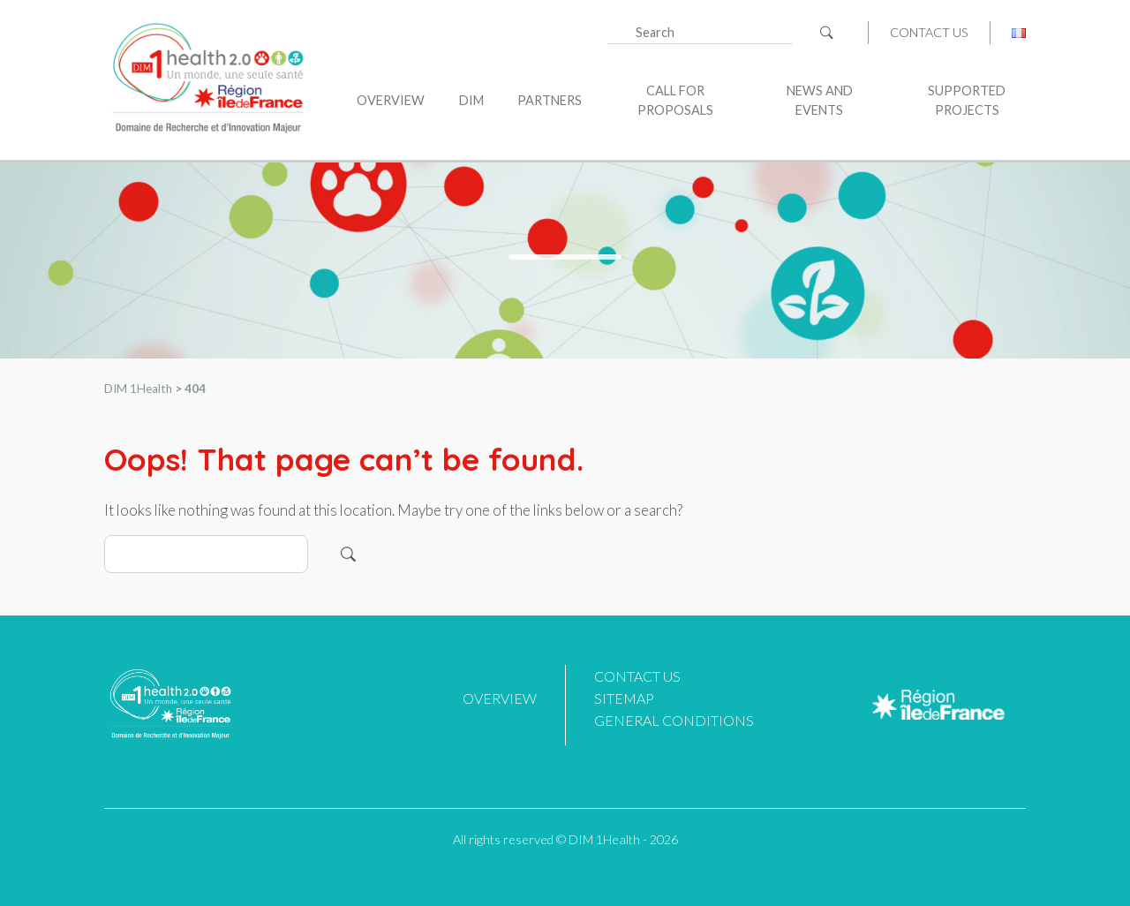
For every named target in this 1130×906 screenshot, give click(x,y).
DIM (471, 100)
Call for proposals (675, 100)
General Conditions (674, 720)
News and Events (820, 100)
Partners (549, 100)
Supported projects (967, 100)
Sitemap (624, 698)
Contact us (929, 33)
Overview (391, 100)
